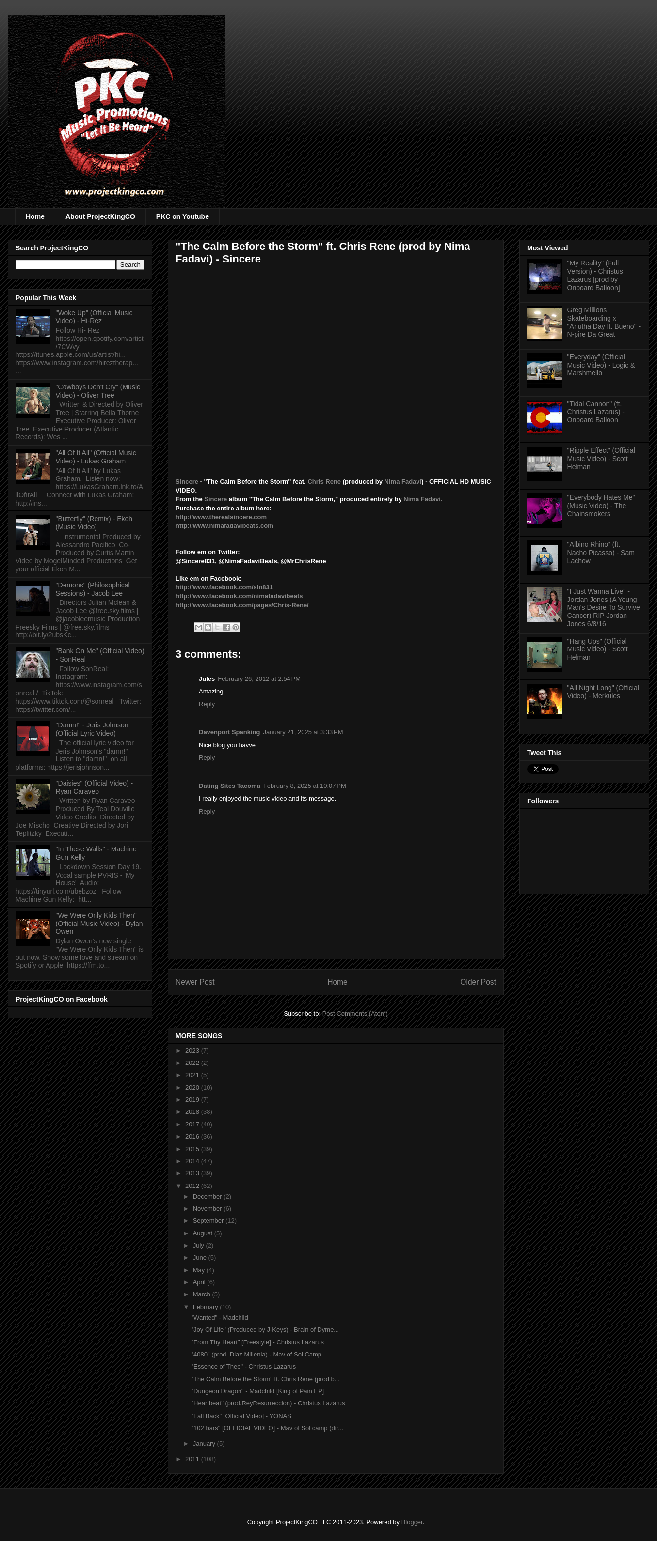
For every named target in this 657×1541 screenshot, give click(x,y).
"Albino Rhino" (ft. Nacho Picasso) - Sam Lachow (601, 552)
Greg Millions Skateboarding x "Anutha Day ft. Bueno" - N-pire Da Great (604, 322)
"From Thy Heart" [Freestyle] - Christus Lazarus (257, 1342)
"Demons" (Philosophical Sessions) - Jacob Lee (93, 589)
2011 (193, 1459)
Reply (207, 704)
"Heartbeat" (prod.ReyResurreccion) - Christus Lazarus (268, 1403)
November (208, 1208)
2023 (193, 1050)
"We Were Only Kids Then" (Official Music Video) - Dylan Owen (99, 923)
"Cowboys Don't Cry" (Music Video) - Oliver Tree (98, 391)
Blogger (412, 1522)
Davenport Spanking (229, 732)
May (200, 1270)
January (205, 1443)
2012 (193, 1185)
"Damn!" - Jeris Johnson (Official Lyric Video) (92, 729)
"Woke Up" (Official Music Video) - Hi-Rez (94, 317)
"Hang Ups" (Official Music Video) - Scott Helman (597, 649)
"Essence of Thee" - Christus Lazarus (243, 1366)
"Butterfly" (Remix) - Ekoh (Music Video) (94, 523)
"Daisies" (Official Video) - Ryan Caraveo (94, 787)
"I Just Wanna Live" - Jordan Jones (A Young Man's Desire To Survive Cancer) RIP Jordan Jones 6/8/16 (603, 607)
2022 (193, 1062)
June (200, 1257)
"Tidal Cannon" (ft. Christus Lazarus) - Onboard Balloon (596, 412)
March (202, 1294)
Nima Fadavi (403, 481)
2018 (193, 1111)
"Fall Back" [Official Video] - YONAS (241, 1415)
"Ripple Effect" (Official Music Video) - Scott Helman (601, 459)
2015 (193, 1149)
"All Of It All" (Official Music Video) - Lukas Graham (96, 457)
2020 (193, 1087)
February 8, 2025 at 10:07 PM (304, 785)
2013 (193, 1173)
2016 (193, 1136)
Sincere (188, 481)
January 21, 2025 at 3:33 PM (303, 732)
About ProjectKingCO (100, 216)
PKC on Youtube (182, 216)
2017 (193, 1124)
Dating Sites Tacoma (229, 785)
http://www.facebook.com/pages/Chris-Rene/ (242, 605)
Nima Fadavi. (422, 499)
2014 (193, 1161)
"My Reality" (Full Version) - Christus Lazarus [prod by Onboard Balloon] (595, 275)
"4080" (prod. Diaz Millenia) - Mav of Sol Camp (256, 1354)
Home (35, 216)
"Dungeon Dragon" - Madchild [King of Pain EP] (257, 1391)
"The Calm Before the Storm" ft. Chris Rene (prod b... (265, 1379)
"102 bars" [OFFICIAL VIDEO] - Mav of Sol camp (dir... (267, 1428)
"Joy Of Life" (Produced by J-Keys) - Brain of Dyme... (265, 1329)
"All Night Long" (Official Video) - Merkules (603, 692)
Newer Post (195, 982)
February (206, 1306)
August (203, 1233)
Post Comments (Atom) (355, 1013)
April (200, 1282)
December (208, 1196)
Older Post (478, 982)
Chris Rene (324, 481)
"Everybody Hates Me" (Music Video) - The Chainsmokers (601, 505)
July (199, 1245)
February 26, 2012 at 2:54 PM (259, 678)
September (209, 1220)
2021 (193, 1075)
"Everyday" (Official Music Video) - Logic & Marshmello (601, 365)
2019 (193, 1099)
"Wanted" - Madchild (219, 1317)
